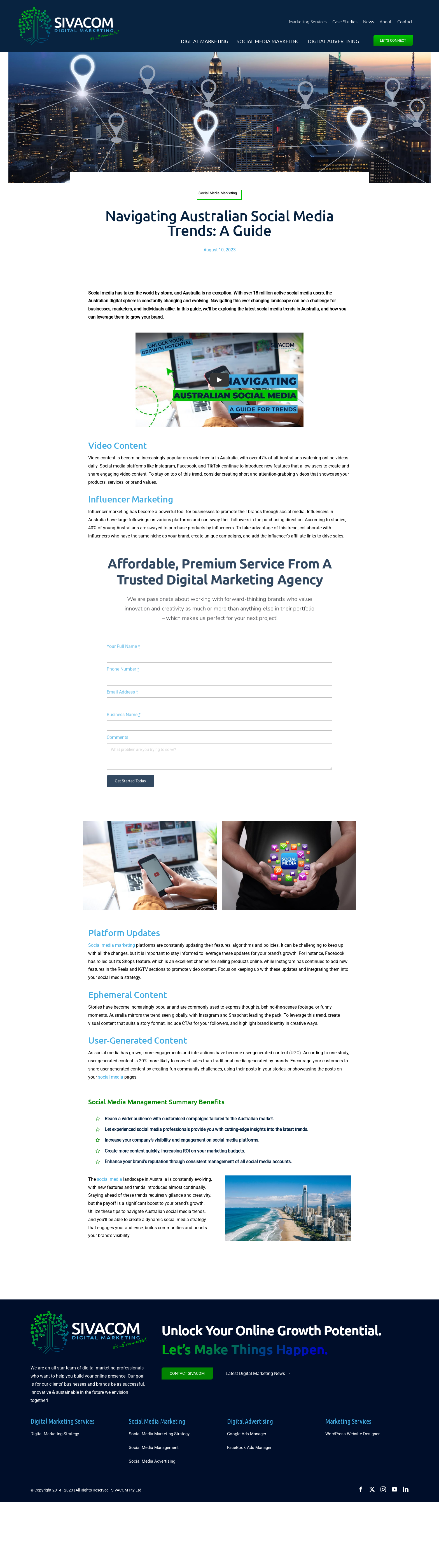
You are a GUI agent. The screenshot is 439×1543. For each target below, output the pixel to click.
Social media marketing (111, 945)
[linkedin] (405, 1489)
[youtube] (394, 1489)
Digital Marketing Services (62, 1421)
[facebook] (361, 1489)
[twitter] (372, 1489)
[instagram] (383, 1489)
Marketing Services (348, 1421)
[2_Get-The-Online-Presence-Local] (288, 1177)
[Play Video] (219, 380)
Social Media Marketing (157, 1421)
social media (110, 1077)
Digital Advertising (250, 1421)
